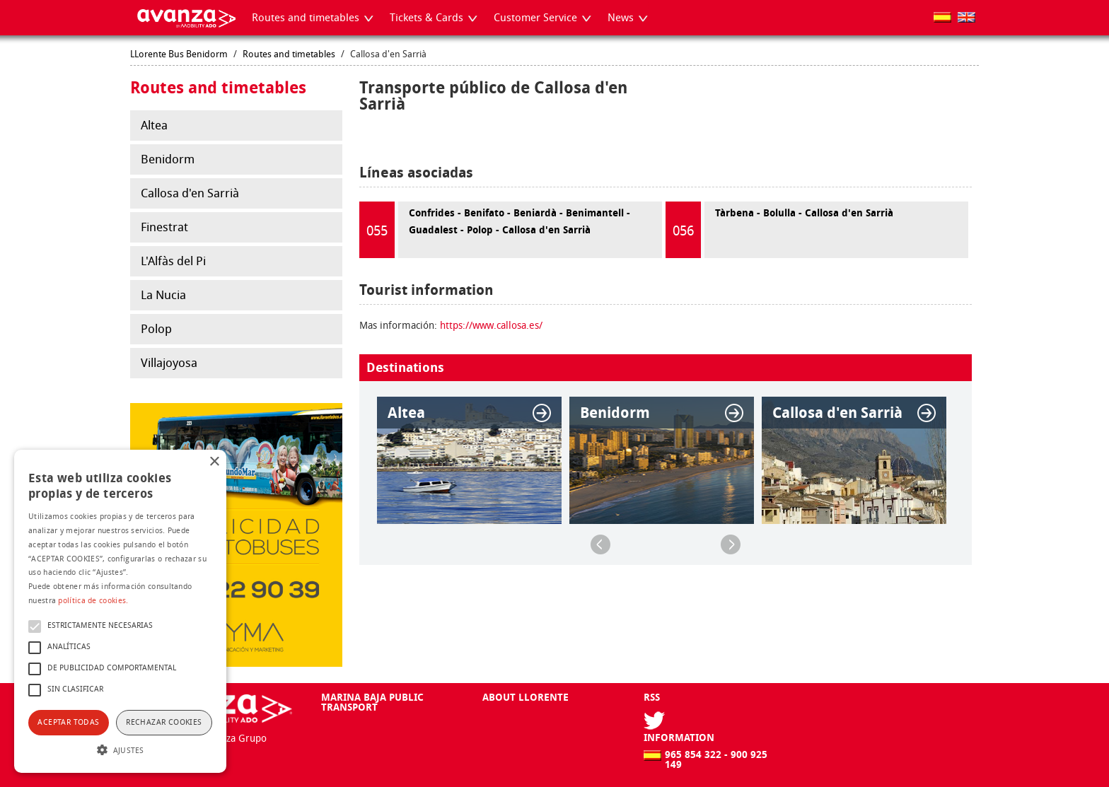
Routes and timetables (289, 54)
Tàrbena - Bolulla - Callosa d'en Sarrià (779, 230)
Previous (600, 544)
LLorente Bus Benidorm (179, 54)
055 (377, 231)
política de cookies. (93, 600)
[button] (120, 748)
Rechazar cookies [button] (164, 722)
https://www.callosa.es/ (491, 326)
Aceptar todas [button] (68, 722)
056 (683, 231)
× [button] (214, 462)
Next (731, 544)
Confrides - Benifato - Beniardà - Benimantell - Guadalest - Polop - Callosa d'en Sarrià (494, 230)
